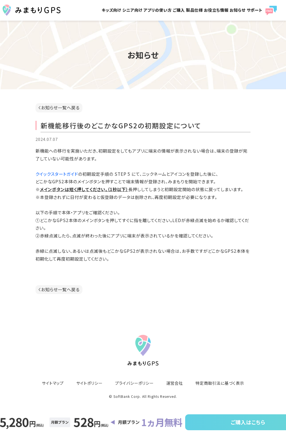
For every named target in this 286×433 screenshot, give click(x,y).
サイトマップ (53, 383)
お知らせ (238, 10)
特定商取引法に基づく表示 (220, 383)
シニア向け (132, 10)
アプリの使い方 (158, 10)
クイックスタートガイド (56, 174)
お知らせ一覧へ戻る (60, 107)
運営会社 (174, 383)
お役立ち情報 (216, 10)
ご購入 (179, 10)
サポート (255, 10)
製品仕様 (194, 10)
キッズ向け (111, 10)
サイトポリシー (89, 383)
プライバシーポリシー (134, 383)
